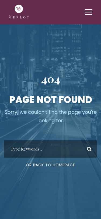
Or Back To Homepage (50, 165)
